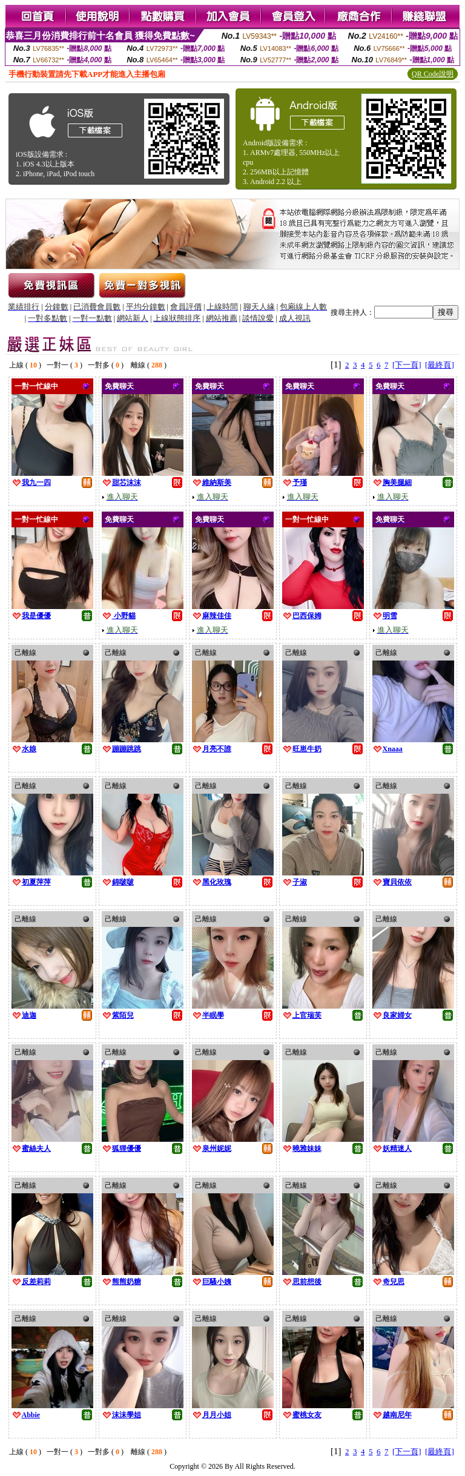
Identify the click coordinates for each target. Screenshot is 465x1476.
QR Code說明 (432, 74)
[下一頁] (406, 364)
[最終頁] (439, 364)
